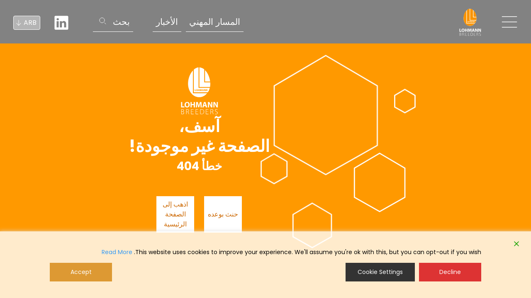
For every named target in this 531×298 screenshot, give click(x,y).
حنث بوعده (223, 214)
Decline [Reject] (450, 272)
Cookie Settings (380, 272)
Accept (81, 272)
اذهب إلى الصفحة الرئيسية (175, 214)
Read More (117, 252)
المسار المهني (214, 22)
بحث (121, 22)
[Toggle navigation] (509, 22)
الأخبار (167, 22)
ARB (30, 22)
